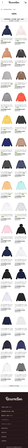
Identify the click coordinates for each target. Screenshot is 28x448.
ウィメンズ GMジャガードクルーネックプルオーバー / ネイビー (7, 330)
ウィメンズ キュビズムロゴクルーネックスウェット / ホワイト (7, 216)
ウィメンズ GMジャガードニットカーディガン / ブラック (21, 62)
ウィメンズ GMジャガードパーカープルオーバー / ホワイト (7, 305)
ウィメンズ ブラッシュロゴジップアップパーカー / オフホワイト (21, 40)
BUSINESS (3, 436)
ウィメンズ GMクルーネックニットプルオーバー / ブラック (21, 375)
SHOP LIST (4, 432)
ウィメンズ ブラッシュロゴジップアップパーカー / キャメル (7, 62)
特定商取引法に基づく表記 (7, 411)
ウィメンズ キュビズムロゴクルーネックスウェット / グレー (21, 215)
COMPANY (3, 441)
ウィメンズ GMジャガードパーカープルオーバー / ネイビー (21, 282)
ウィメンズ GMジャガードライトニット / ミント (21, 194)
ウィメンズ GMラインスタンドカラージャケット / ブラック (7, 353)
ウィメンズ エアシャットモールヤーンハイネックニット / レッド (21, 106)
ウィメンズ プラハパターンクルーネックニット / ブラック (21, 128)
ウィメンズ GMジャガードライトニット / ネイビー (21, 172)
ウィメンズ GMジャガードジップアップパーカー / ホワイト (21, 260)
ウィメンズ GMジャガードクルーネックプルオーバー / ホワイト (21, 330)
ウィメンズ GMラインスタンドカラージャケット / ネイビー (21, 353)
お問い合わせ (4, 428)
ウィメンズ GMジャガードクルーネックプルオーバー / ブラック (21, 306)
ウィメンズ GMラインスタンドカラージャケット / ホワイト (7, 375)
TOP (1, 9)
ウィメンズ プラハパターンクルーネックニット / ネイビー (6, 151)
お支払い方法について (6, 407)
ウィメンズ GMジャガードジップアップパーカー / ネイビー (7, 260)
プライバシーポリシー (6, 424)
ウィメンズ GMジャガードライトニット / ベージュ (7, 194)
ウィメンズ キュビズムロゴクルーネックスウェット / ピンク (7, 238)
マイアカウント (5, 419)
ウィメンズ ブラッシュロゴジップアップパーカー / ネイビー (7, 39)
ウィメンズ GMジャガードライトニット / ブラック (7, 172)
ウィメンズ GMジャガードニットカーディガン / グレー (7, 83)
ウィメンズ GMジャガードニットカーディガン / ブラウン (21, 84)
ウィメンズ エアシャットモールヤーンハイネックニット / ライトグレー (7, 106)
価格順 (18, 19)
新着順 (22, 19)
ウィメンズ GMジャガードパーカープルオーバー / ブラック (7, 282)
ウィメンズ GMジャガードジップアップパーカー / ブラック (21, 237)
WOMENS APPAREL (8, 9)
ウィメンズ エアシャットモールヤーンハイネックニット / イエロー (7, 129)
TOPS (14, 9)
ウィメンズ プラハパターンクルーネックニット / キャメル (21, 151)
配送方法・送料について (7, 415)
